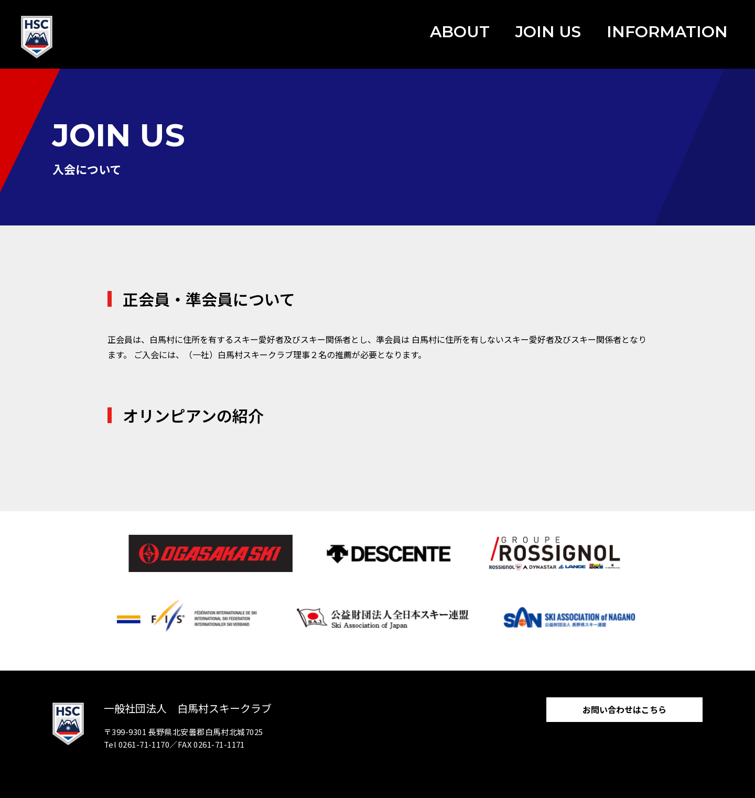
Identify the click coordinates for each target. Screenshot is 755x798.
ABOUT (460, 31)
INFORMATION (667, 31)
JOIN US (548, 31)
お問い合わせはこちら (624, 709)
